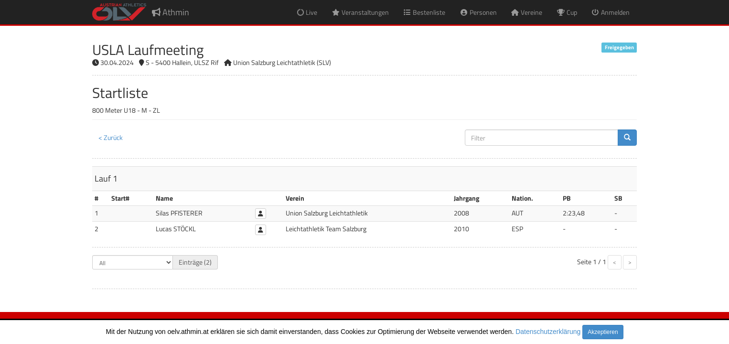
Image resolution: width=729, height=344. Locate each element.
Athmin (170, 12)
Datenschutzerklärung (547, 331)
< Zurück (110, 137)
